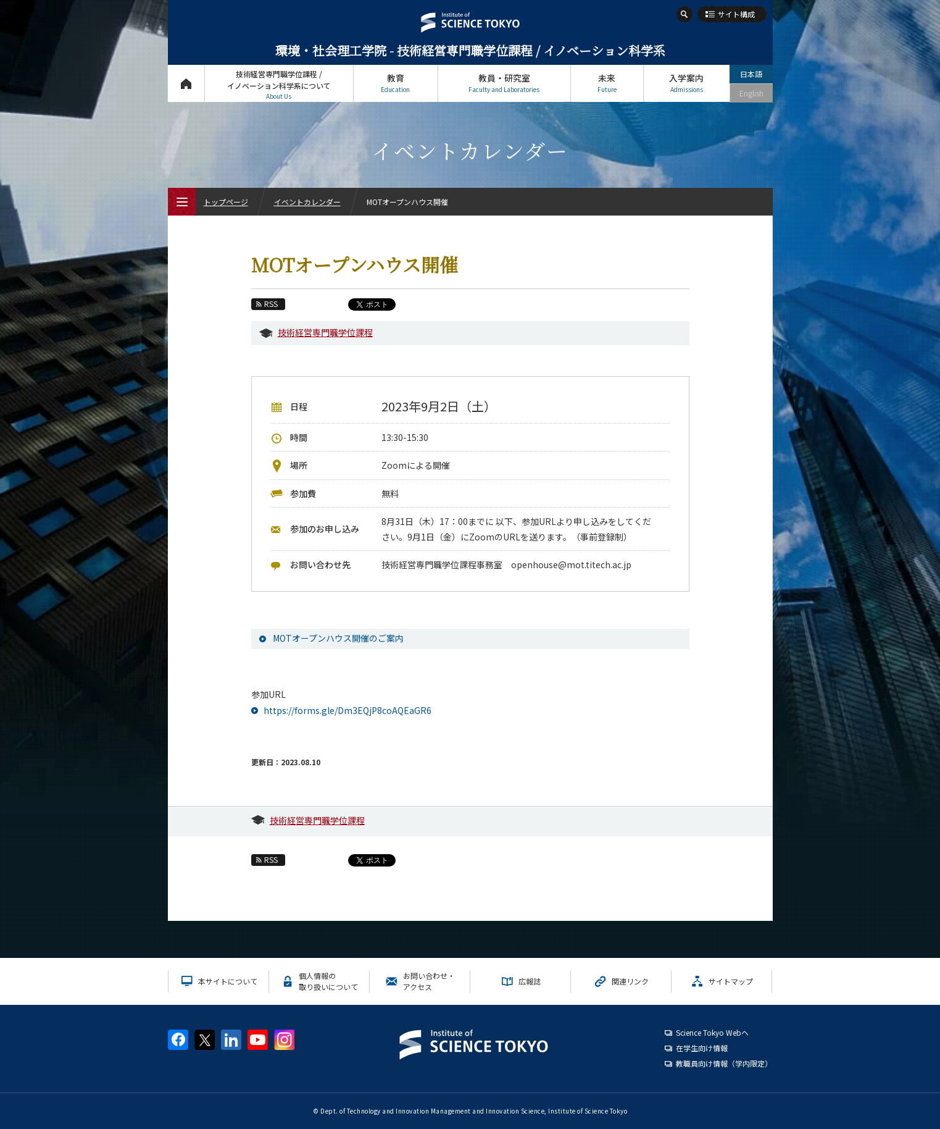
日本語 (751, 74)
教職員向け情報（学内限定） (724, 1063)
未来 (607, 83)
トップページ (186, 83)
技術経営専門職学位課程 (325, 332)
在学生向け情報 (702, 1048)
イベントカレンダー (307, 201)
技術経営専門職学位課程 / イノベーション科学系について (279, 85)
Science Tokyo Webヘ (712, 1032)
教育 (396, 83)
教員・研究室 (504, 83)
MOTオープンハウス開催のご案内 (338, 638)
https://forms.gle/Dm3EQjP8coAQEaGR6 (347, 710)
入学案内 (687, 83)
